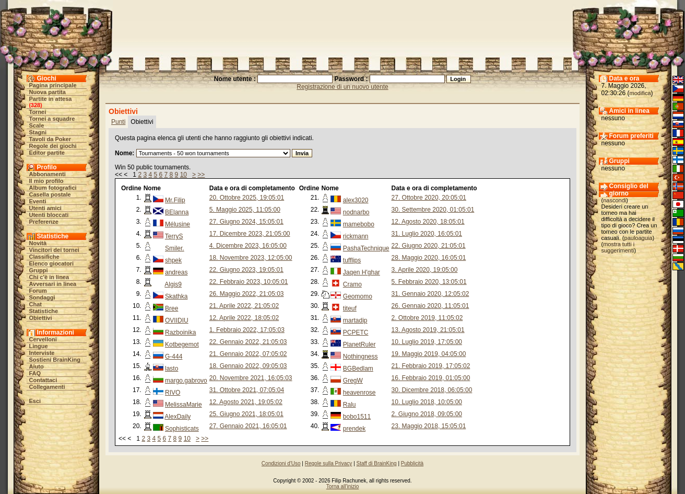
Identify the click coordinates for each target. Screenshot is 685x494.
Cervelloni (43, 339)
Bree (171, 308)
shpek (173, 260)
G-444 (173, 356)
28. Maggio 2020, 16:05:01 (429, 257)
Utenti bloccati (49, 215)
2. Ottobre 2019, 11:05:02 (427, 317)
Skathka (176, 296)
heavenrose (359, 392)
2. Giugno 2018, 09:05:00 (427, 414)
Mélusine (177, 224)
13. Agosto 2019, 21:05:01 (428, 330)
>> (201, 174)
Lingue (38, 346)
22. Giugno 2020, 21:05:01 (429, 245)
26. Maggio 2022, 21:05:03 (246, 293)
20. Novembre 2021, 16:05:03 (250, 378)
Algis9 (173, 284)
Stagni (38, 132)
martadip (355, 320)
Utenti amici (45, 208)
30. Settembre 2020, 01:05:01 (433, 209)
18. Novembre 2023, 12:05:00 (250, 257)
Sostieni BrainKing (54, 360)
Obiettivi (40, 318)
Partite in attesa (50, 99)
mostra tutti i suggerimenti (618, 247)
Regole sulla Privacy (328, 463)
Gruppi (38, 270)
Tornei (37, 112)
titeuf (350, 308)
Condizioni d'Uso (281, 463)
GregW (353, 380)
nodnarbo (356, 212)
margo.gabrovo (186, 380)
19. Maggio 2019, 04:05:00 (429, 354)
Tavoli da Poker (50, 139)
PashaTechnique (366, 248)
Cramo (352, 284)
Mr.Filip (175, 200)
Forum (38, 291)
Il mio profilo (46, 181)
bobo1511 (357, 416)
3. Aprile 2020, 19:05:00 (425, 269)
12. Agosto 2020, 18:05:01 (428, 221)
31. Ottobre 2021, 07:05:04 (246, 390)
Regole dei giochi (53, 146)
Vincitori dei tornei (54, 250)
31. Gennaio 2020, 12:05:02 (430, 293)
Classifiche (44, 257)
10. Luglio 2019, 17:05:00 (427, 342)
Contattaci (43, 380)
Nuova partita (47, 92)
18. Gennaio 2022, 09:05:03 (248, 366)
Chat (35, 304)
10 (183, 174)
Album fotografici (53, 188)
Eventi (37, 201)
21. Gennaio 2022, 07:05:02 (248, 354)
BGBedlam (358, 368)
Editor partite (47, 153)
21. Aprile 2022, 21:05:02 (244, 305)
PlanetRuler (359, 344)
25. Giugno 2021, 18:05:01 (246, 414)
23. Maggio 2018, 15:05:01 (429, 426)
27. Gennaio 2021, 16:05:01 (248, 426)
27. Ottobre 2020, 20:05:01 (429, 197)
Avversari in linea (53, 284)
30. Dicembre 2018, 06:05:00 (432, 390)
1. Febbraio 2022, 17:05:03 (247, 330)
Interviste (42, 353)
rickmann (356, 236)
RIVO (172, 392)
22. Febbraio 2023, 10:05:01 (248, 281)
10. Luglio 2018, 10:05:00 (427, 402)
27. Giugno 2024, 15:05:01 (246, 221)
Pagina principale (53, 85)
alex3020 (356, 200)
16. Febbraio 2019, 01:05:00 (431, 378)
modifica (640, 93)
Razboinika (180, 332)
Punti (118, 121)
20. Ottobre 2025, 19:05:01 (246, 197)
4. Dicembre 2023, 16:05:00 (248, 245)
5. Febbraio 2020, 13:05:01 (429, 281)
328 (35, 105)
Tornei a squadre (52, 119)
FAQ (35, 373)
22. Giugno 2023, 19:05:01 (246, 269)
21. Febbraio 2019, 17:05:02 (431, 366)
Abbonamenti (47, 174)
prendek (354, 428)
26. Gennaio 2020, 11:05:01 (430, 305)
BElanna (176, 212)
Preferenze (43, 222)
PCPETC (356, 332)
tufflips (352, 260)
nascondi (614, 200)
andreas (176, 272)
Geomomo (357, 296)
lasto (171, 368)
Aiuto (36, 366)
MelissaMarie (183, 404)
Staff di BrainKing (377, 463)
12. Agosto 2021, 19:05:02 (245, 402)
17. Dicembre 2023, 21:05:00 (249, 233)
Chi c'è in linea (49, 277)
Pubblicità (412, 463)
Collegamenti (47, 387)
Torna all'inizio (342, 486)
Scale (36, 125)
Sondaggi (42, 297)
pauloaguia (638, 238)
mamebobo (358, 224)
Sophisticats (182, 428)
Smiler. (174, 248)
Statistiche (43, 311)
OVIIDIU (176, 320)
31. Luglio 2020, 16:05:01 (427, 233)
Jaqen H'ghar (361, 272)
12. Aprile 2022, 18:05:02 (244, 317)
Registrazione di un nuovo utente (342, 86)
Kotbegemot (182, 344)
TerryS (174, 236)
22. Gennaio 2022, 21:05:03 (248, 342)
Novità (38, 243)
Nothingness (360, 356)
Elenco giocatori (51, 263)
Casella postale (50, 194)
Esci (35, 401)
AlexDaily (177, 416)
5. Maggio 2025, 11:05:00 (244, 209)
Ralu (349, 404)
